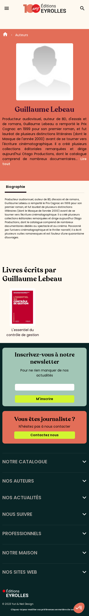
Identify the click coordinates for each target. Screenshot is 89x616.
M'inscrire (44, 398)
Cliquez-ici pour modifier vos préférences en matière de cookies (44, 609)
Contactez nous (44, 435)
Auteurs (21, 35)
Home (5, 35)
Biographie (15, 186)
